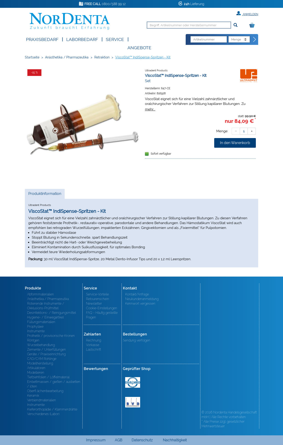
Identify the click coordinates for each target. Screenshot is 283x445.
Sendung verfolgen (136, 340)
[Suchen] (235, 25)
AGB (118, 440)
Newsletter (94, 303)
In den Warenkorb (235, 143)
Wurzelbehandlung (41, 345)
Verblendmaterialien (41, 400)
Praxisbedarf (42, 39)
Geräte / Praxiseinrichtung (46, 354)
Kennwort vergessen (140, 303)
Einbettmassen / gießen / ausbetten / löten (53, 384)
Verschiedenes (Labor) (43, 414)
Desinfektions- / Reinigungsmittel (51, 313)
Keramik (33, 395)
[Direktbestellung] (254, 39)
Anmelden (247, 13)
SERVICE (115, 39)
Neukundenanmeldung (142, 299)
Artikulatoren (36, 368)
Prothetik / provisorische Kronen (51, 336)
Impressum (96, 440)
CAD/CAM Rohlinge (41, 359)
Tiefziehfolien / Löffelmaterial (48, 377)
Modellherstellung (40, 363)
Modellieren (35, 372)
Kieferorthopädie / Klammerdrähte (52, 409)
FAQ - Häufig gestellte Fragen (102, 315)
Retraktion (102, 57)
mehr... (150, 109)
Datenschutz (142, 440)
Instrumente (36, 331)
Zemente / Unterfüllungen (46, 349)
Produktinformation (44, 195)
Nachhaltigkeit (175, 440)
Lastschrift (93, 349)
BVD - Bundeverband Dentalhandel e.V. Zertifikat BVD (132, 402)
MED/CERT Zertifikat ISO (132, 382)
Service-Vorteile (97, 294)
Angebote (139, 47)
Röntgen (33, 340)
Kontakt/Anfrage (137, 294)
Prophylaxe (35, 326)
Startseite (32, 57)
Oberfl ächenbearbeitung (45, 391)
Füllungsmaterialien (41, 322)
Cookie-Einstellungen (101, 308)
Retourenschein (97, 299)
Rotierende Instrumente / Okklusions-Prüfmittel (45, 306)
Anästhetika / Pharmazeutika (67, 57)
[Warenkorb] (253, 25)
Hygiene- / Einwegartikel (45, 317)
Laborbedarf (82, 39)
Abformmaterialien (40, 294)
